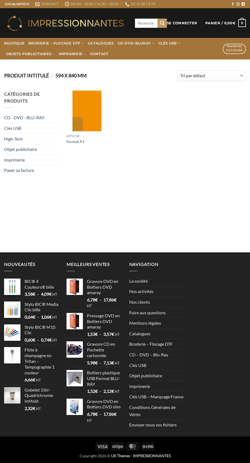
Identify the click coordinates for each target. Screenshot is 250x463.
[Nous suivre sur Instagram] (238, 4)
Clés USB (169, 43)
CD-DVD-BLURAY (136, 43)
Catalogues (101, 43)
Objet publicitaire (20, 149)
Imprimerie (72, 54)
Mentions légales (145, 322)
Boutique (14, 43)
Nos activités (141, 291)
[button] (182, 23)
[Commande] (211, 75)
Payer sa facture (19, 170)
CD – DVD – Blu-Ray (148, 354)
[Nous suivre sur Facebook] (232, 4)
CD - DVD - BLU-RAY (24, 117)
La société (138, 280)
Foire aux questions (147, 312)
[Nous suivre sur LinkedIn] (243, 4)
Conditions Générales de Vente (152, 411)
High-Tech (13, 138)
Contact (99, 54)
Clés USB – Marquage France (156, 396)
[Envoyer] (162, 23)
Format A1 (76, 141)
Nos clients (139, 301)
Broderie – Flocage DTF (56, 43)
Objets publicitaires (30, 54)
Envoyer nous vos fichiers (153, 424)
